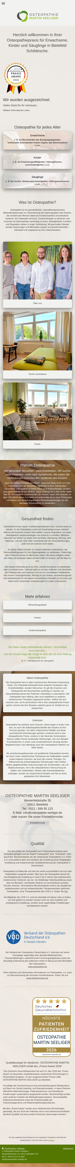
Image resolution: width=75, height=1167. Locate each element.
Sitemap (21, 1148)
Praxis (37, 444)
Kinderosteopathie (37, 630)
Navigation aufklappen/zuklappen (37, 3)
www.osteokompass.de (37, 978)
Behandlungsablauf (37, 605)
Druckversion (9, 1148)
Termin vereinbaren (37, 374)
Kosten (37, 617)
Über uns (37, 303)
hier (66, 891)
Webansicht (68, 1148)
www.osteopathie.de (37, 966)
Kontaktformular (37, 823)
